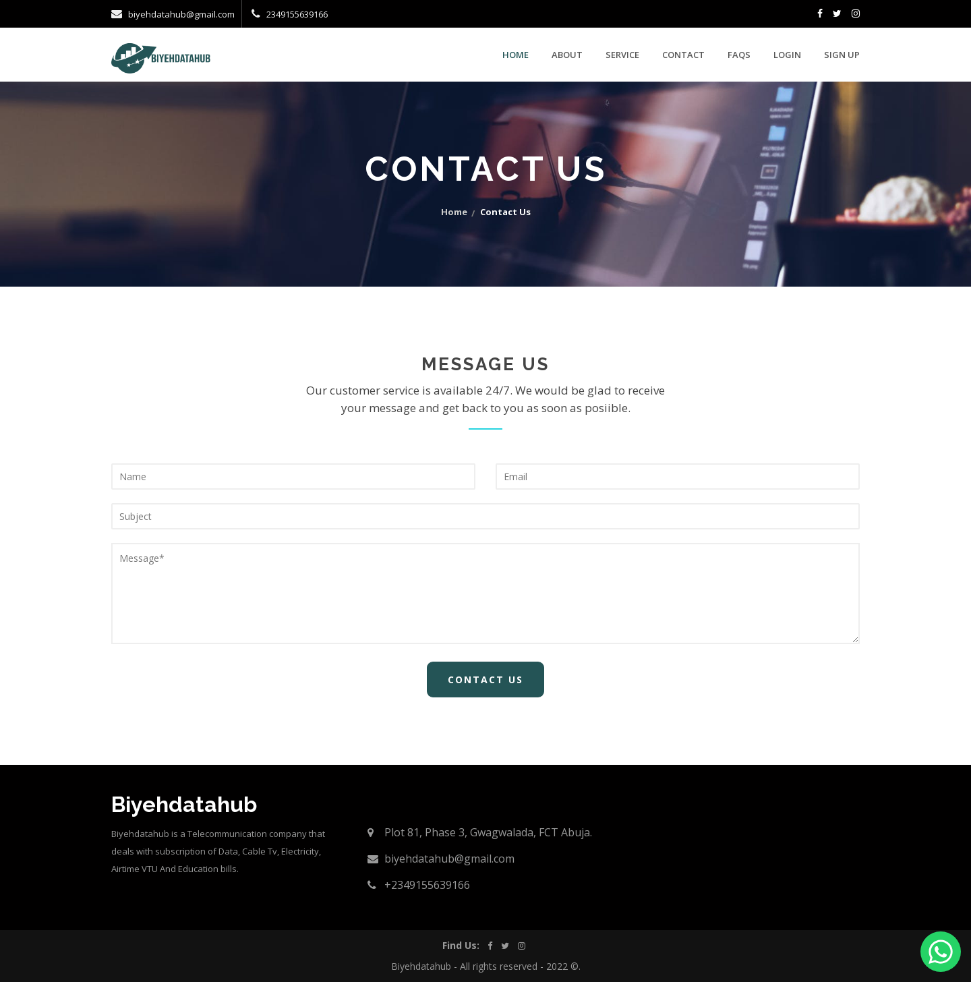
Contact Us (485, 679)
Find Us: (460, 945)
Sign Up (842, 55)
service (622, 55)
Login (787, 55)
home (454, 212)
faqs (739, 55)
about (567, 55)
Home (515, 55)
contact (683, 55)
